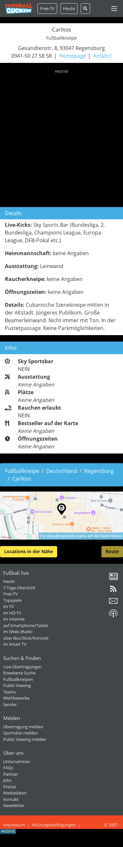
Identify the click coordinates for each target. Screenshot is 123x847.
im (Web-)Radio (18, 631)
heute (9, 581)
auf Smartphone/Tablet (25, 625)
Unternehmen (16, 761)
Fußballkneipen (18, 679)
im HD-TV (12, 613)
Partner (10, 774)
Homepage (72, 55)
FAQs (8, 768)
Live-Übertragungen (22, 667)
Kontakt (11, 799)
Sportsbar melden (20, 733)
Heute (69, 8)
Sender (10, 704)
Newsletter (13, 805)
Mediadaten (14, 793)
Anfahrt (102, 55)
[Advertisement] (61, 137)
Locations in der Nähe (28, 551)
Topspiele (12, 600)
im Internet (14, 619)
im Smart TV (14, 644)
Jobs (7, 780)
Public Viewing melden (24, 739)
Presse (9, 787)
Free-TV (47, 8)
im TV (8, 606)
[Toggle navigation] (114, 8)
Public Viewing (17, 685)
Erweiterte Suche (19, 673)
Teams (9, 692)
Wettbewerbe (16, 698)
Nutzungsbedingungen (54, 825)
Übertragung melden (23, 727)
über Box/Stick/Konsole (25, 638)
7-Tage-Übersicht (19, 588)
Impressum (14, 825)
